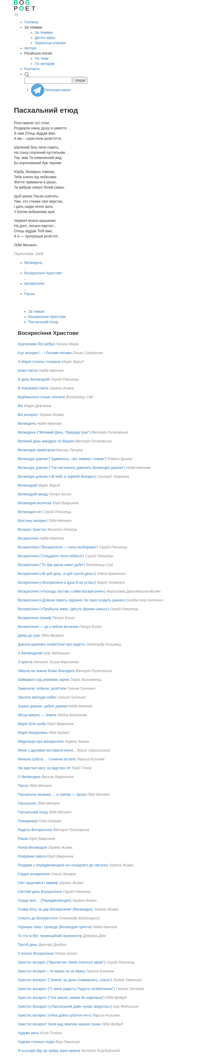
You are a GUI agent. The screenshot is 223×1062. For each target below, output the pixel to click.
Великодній (27, 485)
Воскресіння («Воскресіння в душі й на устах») (57, 582)
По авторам (45, 64)
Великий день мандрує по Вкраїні (46, 441)
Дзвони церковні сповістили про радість (51, 644)
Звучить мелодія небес (37, 697)
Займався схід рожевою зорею (44, 680)
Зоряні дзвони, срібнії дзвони (42, 706)
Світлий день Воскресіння (40, 892)
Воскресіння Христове (43, 273)
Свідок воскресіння (34, 874)
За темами (44, 32)
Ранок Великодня (32, 847)
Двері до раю (29, 635)
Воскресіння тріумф (34, 618)
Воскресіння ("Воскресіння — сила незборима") (58, 547)
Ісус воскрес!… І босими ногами (45, 353)
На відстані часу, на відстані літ (44, 768)
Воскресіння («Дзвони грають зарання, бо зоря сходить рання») (72, 600)
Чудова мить (28, 1033)
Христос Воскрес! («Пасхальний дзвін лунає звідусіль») (65, 1006)
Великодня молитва (34, 503)
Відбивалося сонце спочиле (41, 397)
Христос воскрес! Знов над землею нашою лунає (59, 1024)
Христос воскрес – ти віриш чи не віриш (51, 971)
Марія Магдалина (33, 733)
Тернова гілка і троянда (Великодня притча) (55, 927)
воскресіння (34, 283)
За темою (36, 311)
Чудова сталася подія (36, 1042)
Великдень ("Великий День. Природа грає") (54, 432)
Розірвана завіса (32, 856)
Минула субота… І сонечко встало (47, 759)
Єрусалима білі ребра (36, 344)
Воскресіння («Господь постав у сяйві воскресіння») (61, 591)
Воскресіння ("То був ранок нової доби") (51, 565)
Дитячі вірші (45, 38)
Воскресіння (28, 538)
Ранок (23, 839)
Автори (30, 48)
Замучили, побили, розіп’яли (42, 688)
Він (20, 406)
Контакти (32, 69)
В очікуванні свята (33, 388)
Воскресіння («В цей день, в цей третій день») (57, 574)
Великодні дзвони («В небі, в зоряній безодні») (57, 476)
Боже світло (28, 370)
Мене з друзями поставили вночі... (47, 750)
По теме (42, 58)
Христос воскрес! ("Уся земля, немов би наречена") (61, 997)
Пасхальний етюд (43, 322)
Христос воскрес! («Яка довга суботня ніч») (54, 1015)
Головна (31, 22)
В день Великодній (33, 379)
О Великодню (29, 777)
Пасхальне (27, 803)
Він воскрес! (28, 415)
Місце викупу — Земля (37, 715)
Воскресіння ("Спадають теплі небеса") (51, 556)
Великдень (33, 263)
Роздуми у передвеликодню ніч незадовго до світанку (63, 865)
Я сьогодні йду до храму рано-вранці (49, 1050)
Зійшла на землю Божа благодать (46, 671)
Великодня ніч (30, 512)
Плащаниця (28, 821)
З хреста (25, 662)
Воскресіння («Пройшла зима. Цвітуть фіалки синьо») (63, 609)
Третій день (27, 944)
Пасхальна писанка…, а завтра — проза (52, 794)
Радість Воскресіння (35, 830)
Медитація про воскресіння (41, 741)
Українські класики (50, 43)
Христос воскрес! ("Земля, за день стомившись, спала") (65, 980)
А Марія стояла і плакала (39, 362)
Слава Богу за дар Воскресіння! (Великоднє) (55, 909)
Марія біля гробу (32, 724)
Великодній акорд (33, 494)
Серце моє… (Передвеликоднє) (45, 900)
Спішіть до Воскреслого (38, 918)
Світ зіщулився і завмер (38, 883)
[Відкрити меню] (16, 14)
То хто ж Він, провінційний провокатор (50, 936)
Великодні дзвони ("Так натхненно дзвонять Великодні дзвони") (71, 468)
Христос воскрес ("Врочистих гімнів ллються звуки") (61, 962)
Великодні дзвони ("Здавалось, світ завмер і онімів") (62, 459)
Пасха (29, 294)
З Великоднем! (30, 653)
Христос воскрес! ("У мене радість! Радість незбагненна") (66, 989)
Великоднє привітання (36, 450)
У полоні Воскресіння (36, 953)
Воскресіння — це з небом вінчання (48, 627)
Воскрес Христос (32, 529)
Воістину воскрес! (33, 521)
